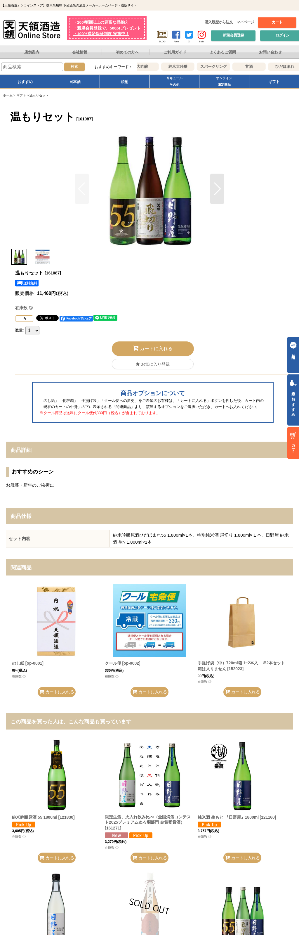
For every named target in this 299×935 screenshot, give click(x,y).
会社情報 (79, 52)
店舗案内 (31, 52)
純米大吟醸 (182, 66)
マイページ (245, 22)
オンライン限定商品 (224, 81)
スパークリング (218, 66)
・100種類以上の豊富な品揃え (101, 22)
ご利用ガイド (175, 52)
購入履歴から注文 (219, 22)
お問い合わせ (270, 52)
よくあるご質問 (222, 52)
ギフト (274, 81)
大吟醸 (147, 66)
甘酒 (254, 66)
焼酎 (124, 81)
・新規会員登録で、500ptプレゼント (107, 28)
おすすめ (25, 81)
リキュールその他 (174, 81)
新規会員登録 (233, 35)
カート (277, 22)
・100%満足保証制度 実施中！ (101, 34)
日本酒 (75, 81)
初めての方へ (127, 52)
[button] (217, 189)
